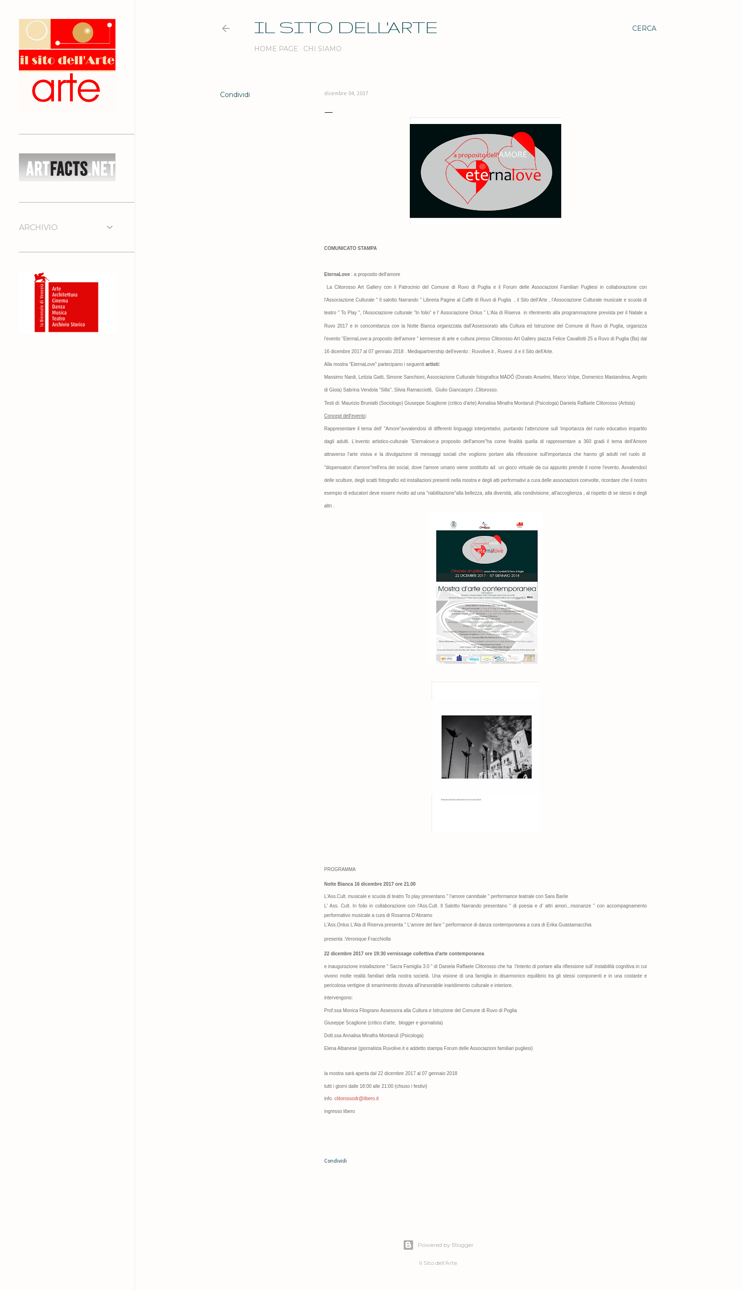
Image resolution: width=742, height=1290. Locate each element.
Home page (276, 48)
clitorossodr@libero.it (357, 1098)
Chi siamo (322, 48)
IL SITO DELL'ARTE (346, 26)
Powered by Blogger (438, 1245)
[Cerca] (644, 28)
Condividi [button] (235, 94)
